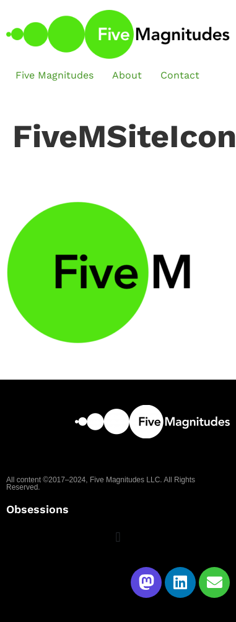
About (127, 75)
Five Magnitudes (54, 75)
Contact (179, 75)
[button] (118, 537)
